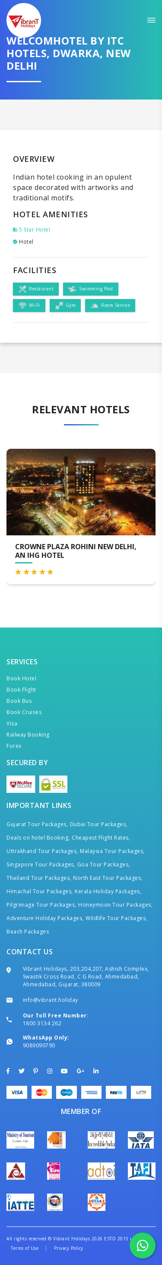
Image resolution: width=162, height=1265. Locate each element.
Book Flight (21, 689)
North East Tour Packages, (108, 878)
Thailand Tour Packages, (38, 878)
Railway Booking (28, 734)
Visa (11, 723)
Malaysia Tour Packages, (112, 851)
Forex (14, 746)
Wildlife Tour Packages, (116, 918)
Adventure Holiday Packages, (45, 918)
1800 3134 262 (42, 1023)
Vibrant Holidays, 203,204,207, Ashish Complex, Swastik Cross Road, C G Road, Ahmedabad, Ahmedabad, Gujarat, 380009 (86, 976)
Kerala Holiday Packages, (108, 891)
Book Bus (19, 701)
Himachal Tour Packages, (39, 891)
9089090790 (39, 1045)
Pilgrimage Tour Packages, (41, 904)
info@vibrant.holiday (50, 1000)
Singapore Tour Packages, (40, 864)
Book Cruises (23, 712)
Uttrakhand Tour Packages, (42, 851)
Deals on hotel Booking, (38, 837)
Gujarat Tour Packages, (37, 824)
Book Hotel (21, 678)
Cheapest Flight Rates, (101, 837)
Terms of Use (24, 1248)
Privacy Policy (68, 1248)
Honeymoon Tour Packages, (115, 904)
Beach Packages (27, 931)
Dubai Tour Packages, (98, 824)
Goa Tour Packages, (103, 864)
